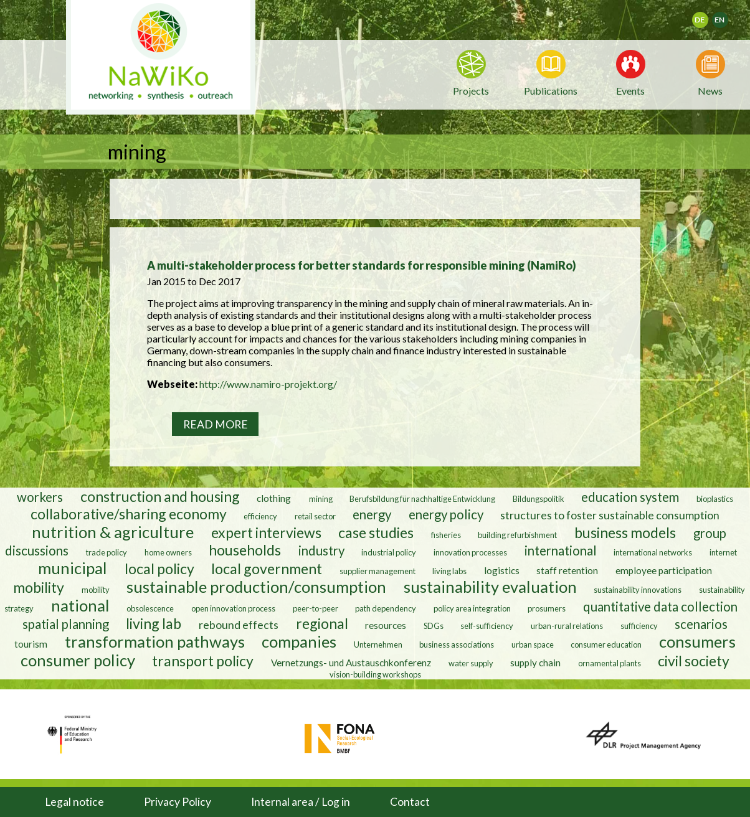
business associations (456, 644)
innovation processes (470, 552)
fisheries (446, 535)
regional (322, 623)
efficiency (260, 516)
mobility (38, 587)
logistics (502, 570)
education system (630, 496)
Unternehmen (378, 644)
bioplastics (714, 499)
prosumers (547, 608)
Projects (471, 91)
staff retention (567, 570)
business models (625, 532)
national (80, 605)
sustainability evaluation (490, 586)
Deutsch (708, 16)
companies (299, 641)
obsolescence (150, 608)
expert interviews (266, 532)
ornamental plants (609, 663)
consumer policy (78, 660)
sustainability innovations (637, 590)
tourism (30, 643)
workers (40, 496)
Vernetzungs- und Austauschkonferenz (351, 662)
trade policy (106, 552)
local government (266, 568)
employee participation (663, 570)
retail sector (315, 516)
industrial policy (388, 552)
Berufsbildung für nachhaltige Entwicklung (422, 499)
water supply (471, 663)
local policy (159, 568)
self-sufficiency (486, 626)
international (561, 550)
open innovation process (233, 608)
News (710, 90)
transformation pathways (155, 641)
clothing (275, 498)
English (725, 16)
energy (372, 514)
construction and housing (160, 496)
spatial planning (65, 623)
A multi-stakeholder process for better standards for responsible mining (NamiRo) (361, 265)
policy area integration (472, 608)
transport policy (203, 660)
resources (385, 625)
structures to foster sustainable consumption (609, 515)
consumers (697, 641)
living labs (449, 571)
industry (321, 550)
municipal (72, 568)
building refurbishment (517, 535)
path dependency (385, 608)
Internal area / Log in (300, 801)
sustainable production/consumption (256, 586)
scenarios (701, 623)
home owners (168, 552)
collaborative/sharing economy (129, 513)
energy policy (446, 514)
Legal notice (74, 801)
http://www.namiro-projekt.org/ (268, 384)
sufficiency (639, 626)
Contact (410, 801)
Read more (215, 424)
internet (723, 552)
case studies (376, 532)
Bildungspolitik (538, 499)
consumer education (606, 644)
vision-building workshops (375, 674)
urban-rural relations (567, 626)
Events (630, 90)
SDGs (434, 626)
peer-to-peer (315, 608)
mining (321, 499)
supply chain (535, 662)
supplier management (377, 571)
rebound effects (238, 624)
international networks (653, 552)
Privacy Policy (177, 801)
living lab (153, 623)
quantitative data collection (660, 606)
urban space (532, 644)
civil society (693, 660)
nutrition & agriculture (113, 531)
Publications (550, 91)
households (245, 550)
